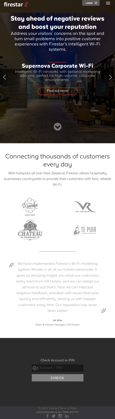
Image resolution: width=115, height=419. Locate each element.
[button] (4, 78)
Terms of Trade (68, 408)
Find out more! (57, 91)
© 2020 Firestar (48, 408)
